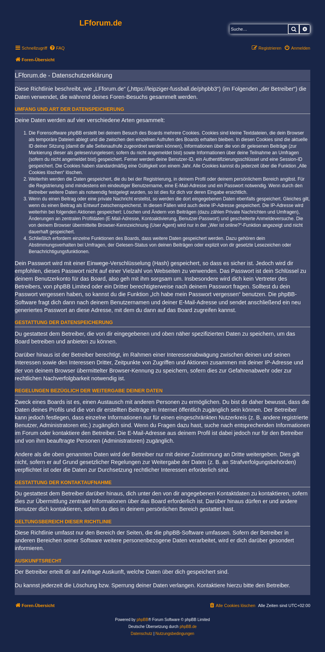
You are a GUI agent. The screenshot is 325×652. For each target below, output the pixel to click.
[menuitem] (57, 48)
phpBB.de (188, 626)
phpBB (142, 620)
